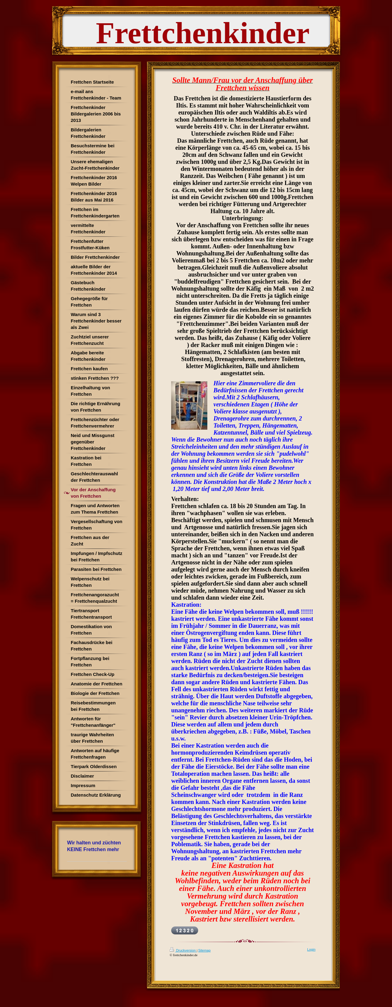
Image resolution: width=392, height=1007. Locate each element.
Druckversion (183, 950)
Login (311, 949)
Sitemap (204, 950)
